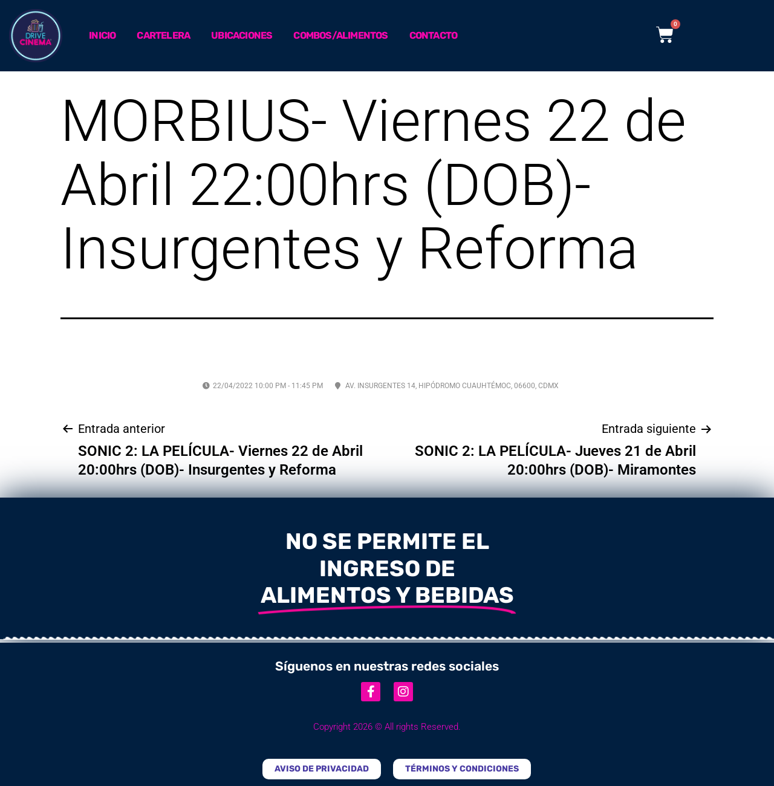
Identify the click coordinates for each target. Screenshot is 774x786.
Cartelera (163, 35)
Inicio (102, 35)
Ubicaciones (241, 35)
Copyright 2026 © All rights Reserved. (387, 726)
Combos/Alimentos (340, 35)
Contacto (433, 35)
